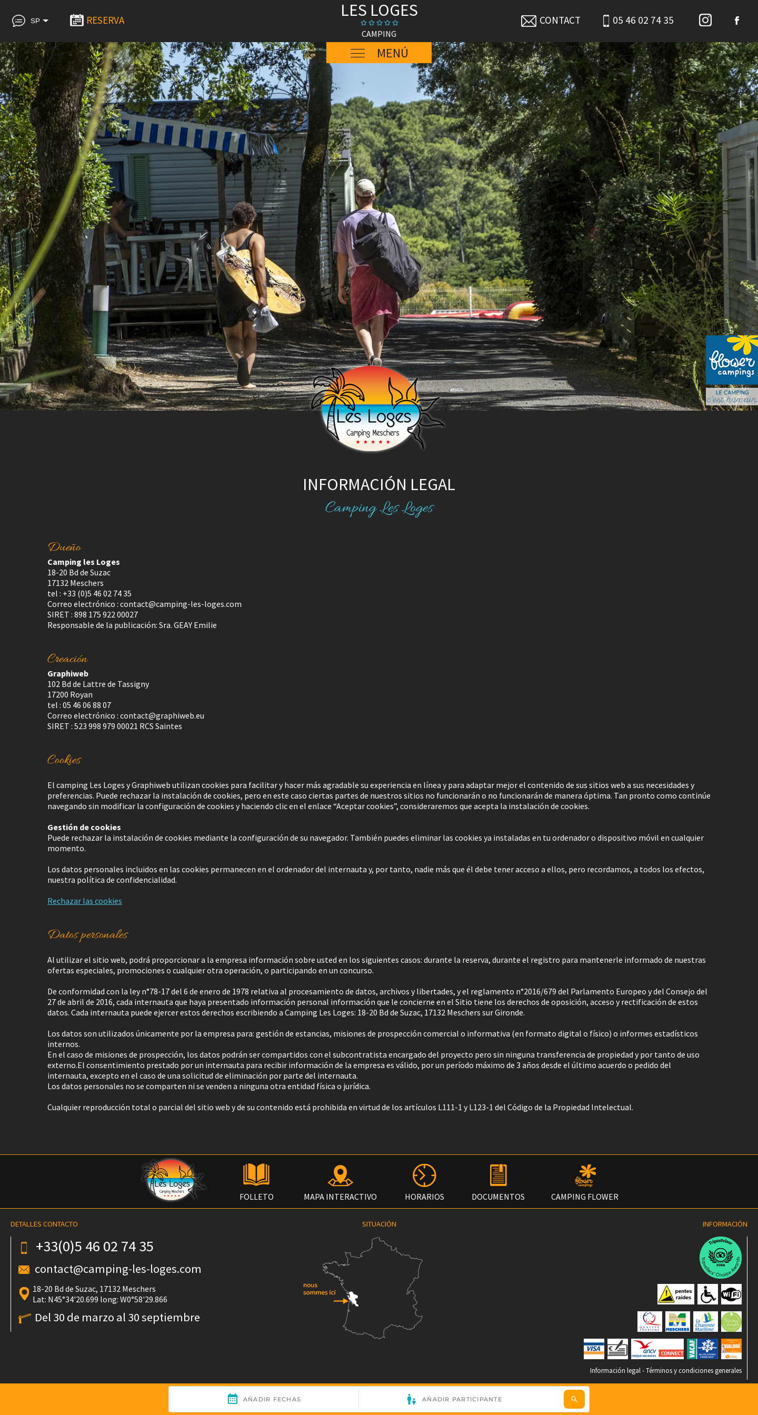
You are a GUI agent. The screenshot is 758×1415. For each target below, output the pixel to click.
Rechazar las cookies (84, 900)
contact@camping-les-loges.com (118, 1268)
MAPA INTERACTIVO (340, 1191)
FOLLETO (257, 1191)
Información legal (615, 1370)
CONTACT (550, 20)
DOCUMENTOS (498, 1191)
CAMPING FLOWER (585, 1191)
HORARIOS (424, 1191)
